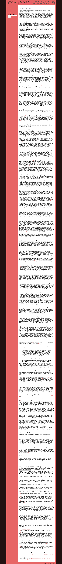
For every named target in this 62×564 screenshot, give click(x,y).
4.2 (46, 342)
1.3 (27, 30)
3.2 (51, 199)
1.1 (51, 28)
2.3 (22, 141)
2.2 (38, 140)
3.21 (27, 231)
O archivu (9, 8)
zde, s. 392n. (26, 502)
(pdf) (52, 10)
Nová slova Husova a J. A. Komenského (36, 557)
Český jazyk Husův (26, 529)
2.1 (48, 139)
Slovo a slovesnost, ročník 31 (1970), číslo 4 (40, 554)
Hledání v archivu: (11, 14)
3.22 (31, 109)
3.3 (50, 200)
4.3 (38, 343)
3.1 (51, 198)
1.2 (34, 29)
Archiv (9, 9)
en (52, 5)
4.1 (32, 342)
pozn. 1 (33, 536)
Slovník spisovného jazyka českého (29, 494)
